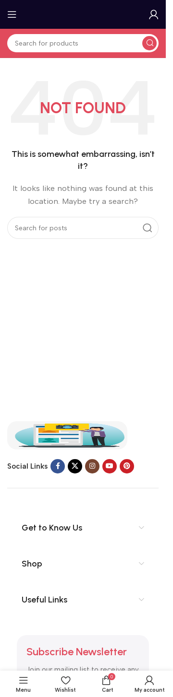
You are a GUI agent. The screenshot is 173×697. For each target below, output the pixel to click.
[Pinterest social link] (127, 466)
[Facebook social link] (57, 466)
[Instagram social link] (92, 466)
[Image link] (67, 434)
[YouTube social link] (109, 466)
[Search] (83, 43)
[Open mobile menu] (12, 14)
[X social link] (75, 466)
